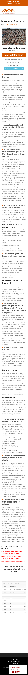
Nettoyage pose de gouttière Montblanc (12, 551)
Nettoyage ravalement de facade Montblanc (13, 561)
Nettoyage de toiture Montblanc (10, 553)
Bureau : (14, 1)
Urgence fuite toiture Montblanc (10, 558)
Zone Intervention (14, 659)
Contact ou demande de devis (14, 68)
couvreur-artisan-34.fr (15, 661)
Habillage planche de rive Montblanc (11, 556)
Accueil (2, 24)
